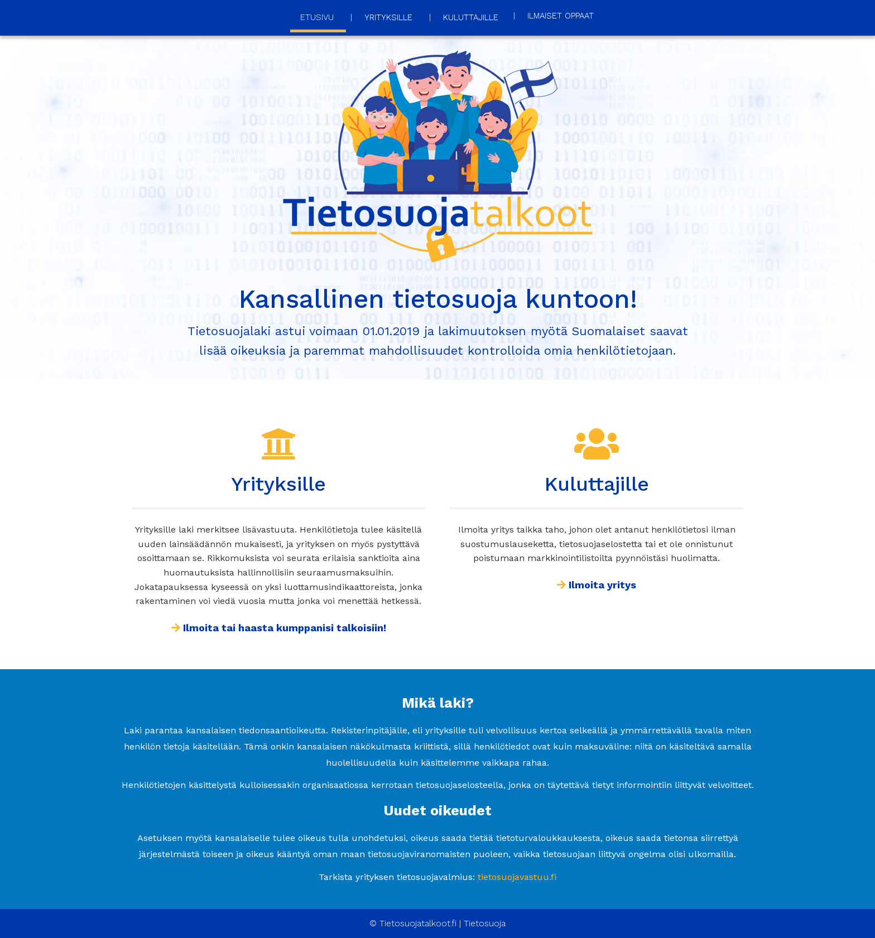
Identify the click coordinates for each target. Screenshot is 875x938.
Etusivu (317, 17)
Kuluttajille (470, 17)
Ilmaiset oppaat (560, 16)
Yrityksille (388, 17)
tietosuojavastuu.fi (517, 877)
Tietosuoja (485, 923)
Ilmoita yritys (596, 585)
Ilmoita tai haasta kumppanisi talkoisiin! (278, 628)
